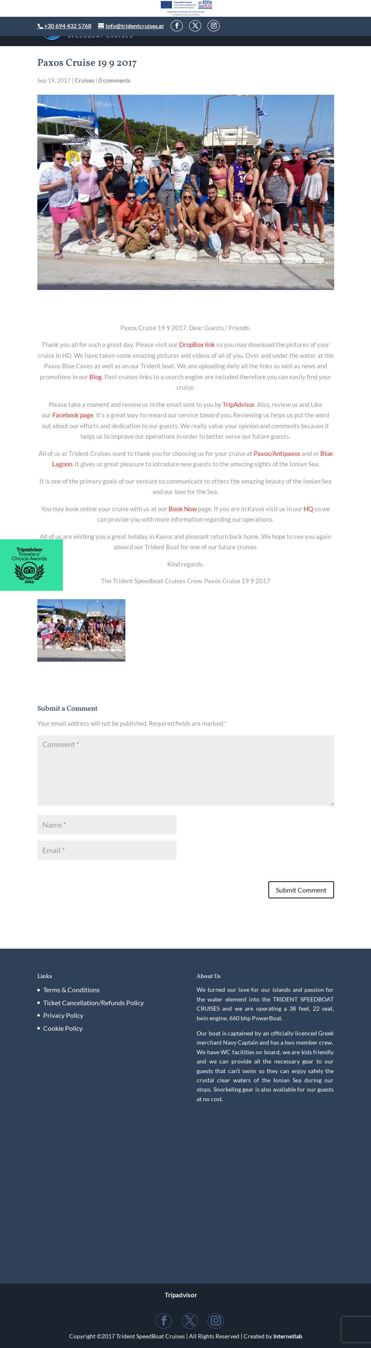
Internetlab (287, 1336)
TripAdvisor (238, 404)
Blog (95, 376)
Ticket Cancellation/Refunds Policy (93, 1002)
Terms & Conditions (71, 990)
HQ (308, 508)
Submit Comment (301, 890)
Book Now (183, 508)
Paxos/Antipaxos (277, 453)
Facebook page (72, 415)
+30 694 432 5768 (67, 25)
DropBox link (197, 344)
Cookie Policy (63, 1028)
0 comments (114, 80)
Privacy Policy (63, 1015)
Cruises (84, 80)
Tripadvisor (181, 1295)
